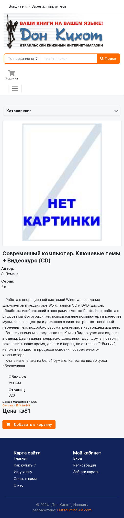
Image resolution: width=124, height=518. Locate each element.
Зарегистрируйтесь (49, 6)
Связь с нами (25, 478)
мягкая (15, 382)
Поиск (108, 58)
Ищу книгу (23, 471)
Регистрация (84, 465)
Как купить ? (25, 465)
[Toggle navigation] (15, 88)
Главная (21, 458)
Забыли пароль (86, 471)
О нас (18, 485)
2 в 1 (5, 287)
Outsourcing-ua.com (74, 510)
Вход (77, 458)
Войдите (17, 6)
